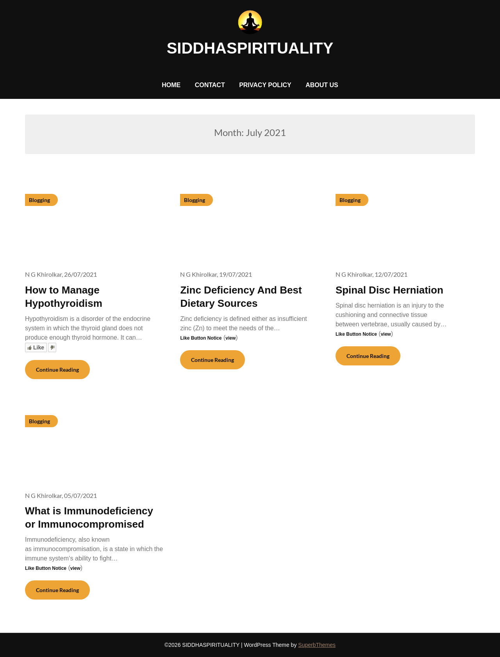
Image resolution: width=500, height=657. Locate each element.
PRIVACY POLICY (265, 85)
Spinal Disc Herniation (389, 290)
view (230, 338)
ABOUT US (321, 85)
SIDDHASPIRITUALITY (250, 48)
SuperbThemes (317, 645)
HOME (171, 85)
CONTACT (210, 85)
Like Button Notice (200, 338)
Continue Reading (57, 369)
